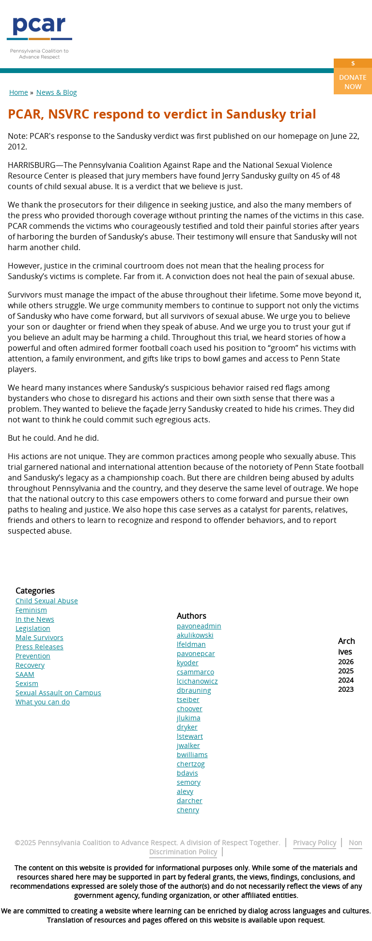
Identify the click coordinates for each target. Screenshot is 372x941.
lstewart (190, 736)
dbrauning (194, 690)
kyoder (188, 662)
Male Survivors (39, 637)
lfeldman (191, 644)
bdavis (187, 772)
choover (189, 708)
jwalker (188, 745)
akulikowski (195, 635)
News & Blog (56, 92)
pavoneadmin (199, 625)
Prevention (33, 655)
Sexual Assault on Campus (58, 692)
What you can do (43, 701)
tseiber (188, 699)
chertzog (191, 763)
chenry (188, 809)
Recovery (30, 665)
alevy (185, 791)
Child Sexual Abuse (47, 600)
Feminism (31, 609)
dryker (187, 727)
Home (18, 92)
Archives (346, 646)
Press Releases (39, 646)
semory (189, 782)
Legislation (33, 628)
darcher (189, 800)
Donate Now (353, 75)
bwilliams (192, 754)
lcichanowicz (197, 681)
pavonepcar (196, 653)
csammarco (195, 671)
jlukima (189, 717)
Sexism (27, 683)
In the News (35, 619)
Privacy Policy (314, 842)
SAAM (25, 674)
